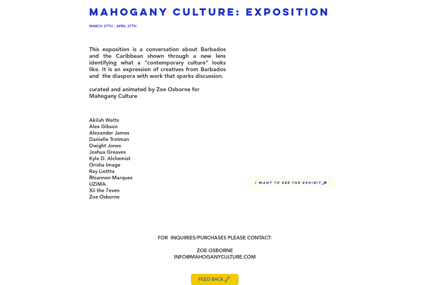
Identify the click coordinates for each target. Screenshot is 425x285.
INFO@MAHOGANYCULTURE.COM (215, 257)
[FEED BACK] (215, 279)
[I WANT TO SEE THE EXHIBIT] (291, 182)
